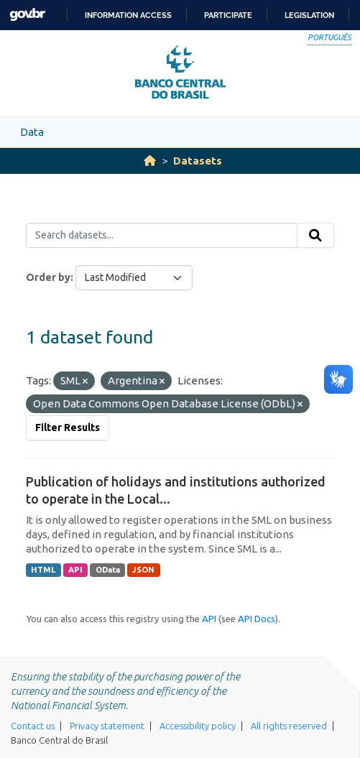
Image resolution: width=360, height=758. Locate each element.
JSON (143, 569)
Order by (48, 277)
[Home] (150, 160)
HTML (43, 569)
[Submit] (315, 236)
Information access (128, 15)
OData (108, 569)
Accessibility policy (198, 726)
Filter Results (67, 427)
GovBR (27, 15)
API (75, 569)
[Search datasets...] (161, 236)
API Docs (256, 619)
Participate (228, 15)
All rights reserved (289, 726)
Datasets (197, 160)
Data (32, 132)
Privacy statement (107, 726)
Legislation (309, 15)
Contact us (33, 726)
